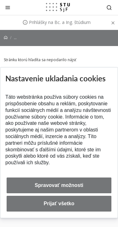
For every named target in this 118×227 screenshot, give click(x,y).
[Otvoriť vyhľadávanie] (109, 7)
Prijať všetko (59, 203)
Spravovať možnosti (59, 185)
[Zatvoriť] (7, 7)
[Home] (6, 37)
